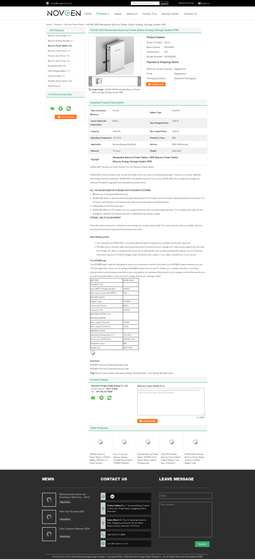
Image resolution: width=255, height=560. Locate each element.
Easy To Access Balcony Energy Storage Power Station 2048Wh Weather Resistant (123, 460)
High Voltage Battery (57, 71)
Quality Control (170, 13)
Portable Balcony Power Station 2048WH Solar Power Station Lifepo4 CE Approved (147, 458)
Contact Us (190, 13)
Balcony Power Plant (57, 51)
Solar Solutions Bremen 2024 (74, 528)
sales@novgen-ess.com (61, 3)
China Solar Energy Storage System (81, 556)
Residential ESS (55, 66)
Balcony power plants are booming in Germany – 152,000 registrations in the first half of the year (75, 496)
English (205, 3)
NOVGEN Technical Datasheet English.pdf (109, 365)
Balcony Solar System (57, 35)
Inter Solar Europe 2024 (71, 511)
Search (164, 3)
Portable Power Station (58, 81)
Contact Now (157, 84)
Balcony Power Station (74, 24)
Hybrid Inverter (54, 76)
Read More (65, 502)
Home (87, 13)
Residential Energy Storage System (131, 373)
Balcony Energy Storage (58, 40)
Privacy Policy (58, 556)
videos (118, 13)
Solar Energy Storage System (160, 373)
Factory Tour (149, 13)
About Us (132, 13)
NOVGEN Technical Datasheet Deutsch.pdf (109, 368)
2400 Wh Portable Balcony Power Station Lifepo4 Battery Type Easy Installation (171, 458)
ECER (200, 556)
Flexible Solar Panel (57, 56)
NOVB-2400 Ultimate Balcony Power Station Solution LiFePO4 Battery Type (195, 458)
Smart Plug (52, 86)
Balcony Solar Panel (57, 61)
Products (101, 13)
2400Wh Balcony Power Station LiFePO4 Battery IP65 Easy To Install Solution (100, 458)
